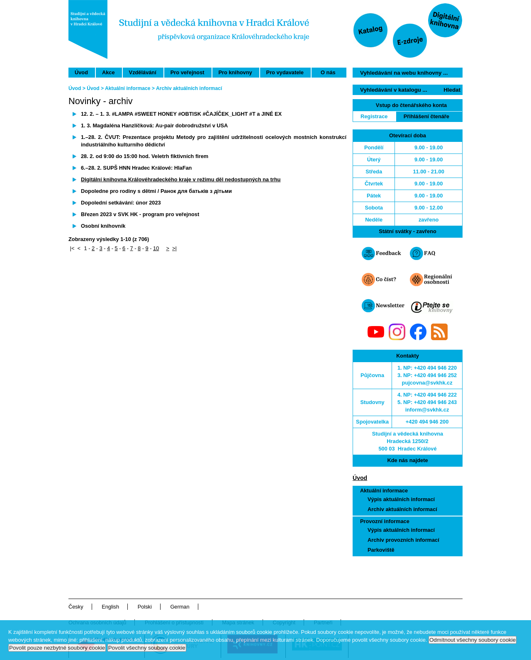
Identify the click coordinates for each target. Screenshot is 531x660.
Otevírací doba (407, 135)
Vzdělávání (142, 72)
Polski (145, 607)
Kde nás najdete (407, 460)
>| (174, 248)
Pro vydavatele (285, 72)
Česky (75, 607)
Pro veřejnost (188, 72)
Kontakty (407, 356)
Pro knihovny (235, 72)
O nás (328, 72)
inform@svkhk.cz (427, 410)
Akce (108, 72)
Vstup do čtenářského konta (411, 105)
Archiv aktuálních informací (402, 509)
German (179, 607)
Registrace (373, 116)
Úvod (81, 72)
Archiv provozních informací (403, 540)
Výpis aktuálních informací (401, 499)
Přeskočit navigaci (346, 3)
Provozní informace (384, 521)
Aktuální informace (384, 490)
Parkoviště (381, 550)
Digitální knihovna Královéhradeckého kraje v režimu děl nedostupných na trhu (180, 179)
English (110, 607)
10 (156, 248)
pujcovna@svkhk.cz (427, 383)
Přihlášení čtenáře (426, 116)
